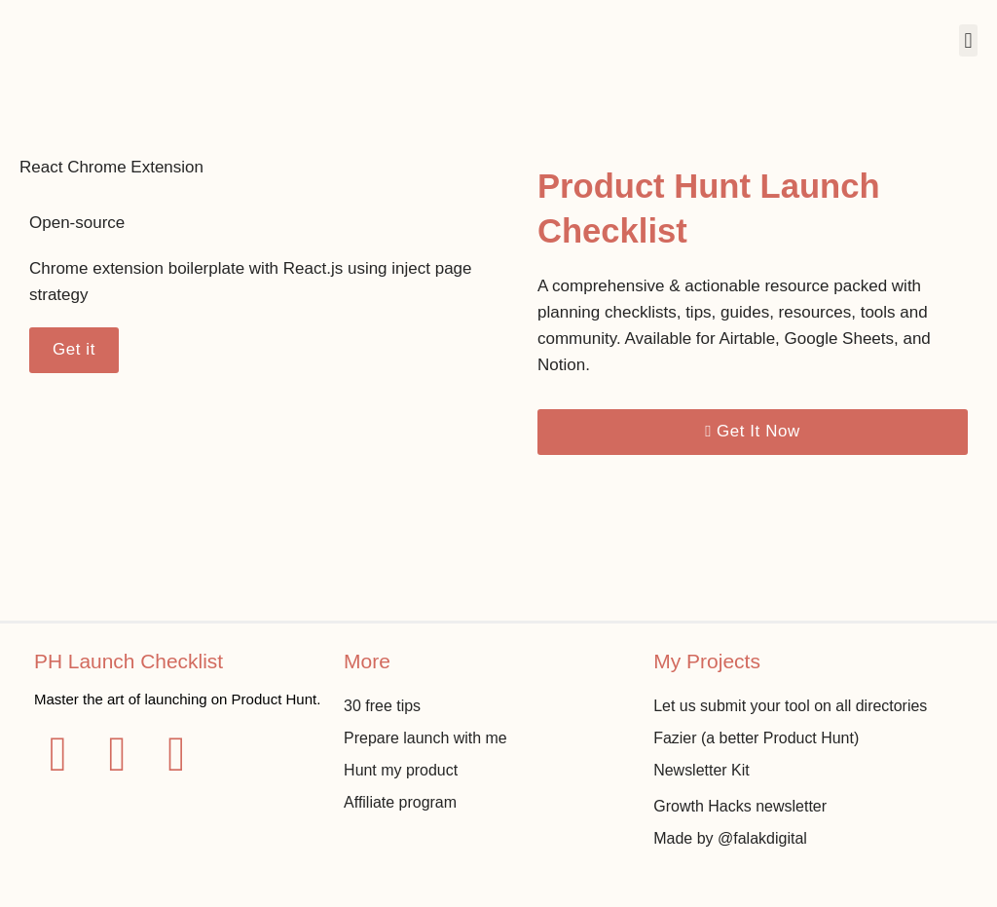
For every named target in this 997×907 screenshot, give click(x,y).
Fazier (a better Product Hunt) (756, 737)
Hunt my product (401, 769)
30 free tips (382, 705)
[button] (968, 40)
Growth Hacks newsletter (740, 805)
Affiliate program (400, 801)
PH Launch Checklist (129, 660)
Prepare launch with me (425, 737)
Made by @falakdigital (730, 837)
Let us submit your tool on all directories (790, 705)
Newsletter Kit (701, 769)
